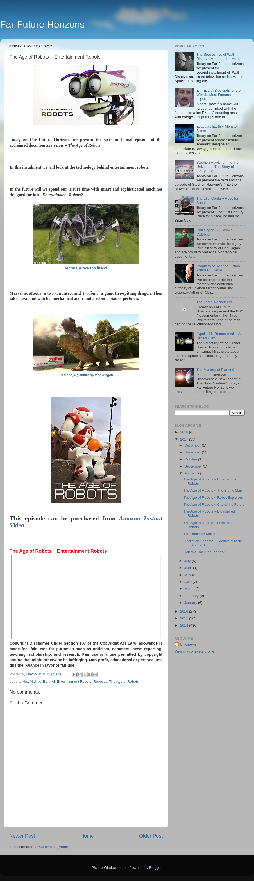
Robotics (100, 682)
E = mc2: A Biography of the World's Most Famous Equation (218, 94)
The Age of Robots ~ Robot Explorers (213, 498)
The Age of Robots (124, 682)
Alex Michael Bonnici (38, 682)
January (191, 603)
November (193, 452)
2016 (184, 611)
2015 (184, 618)
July (188, 561)
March (189, 589)
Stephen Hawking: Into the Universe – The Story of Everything (217, 166)
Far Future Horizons (42, 24)
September (193, 466)
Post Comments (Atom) (49, 847)
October (191, 459)
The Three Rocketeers (214, 302)
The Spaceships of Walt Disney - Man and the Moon (218, 56)
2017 (184, 439)
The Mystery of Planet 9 (215, 370)
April (188, 582)
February (192, 596)
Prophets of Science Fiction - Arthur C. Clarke (219, 268)
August (190, 473)
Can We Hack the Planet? (204, 552)
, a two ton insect (86, 268)
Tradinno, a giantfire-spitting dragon (86, 375)
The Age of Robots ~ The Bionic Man (213, 490)
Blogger (155, 868)
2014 (184, 625)
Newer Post (22, 836)
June (188, 568)
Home (87, 836)
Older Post (151, 836)
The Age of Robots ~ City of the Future (214, 504)
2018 (184, 432)
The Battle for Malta (199, 534)
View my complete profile (194, 651)
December (193, 445)
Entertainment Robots (74, 682)
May (188, 575)
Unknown (188, 644)
